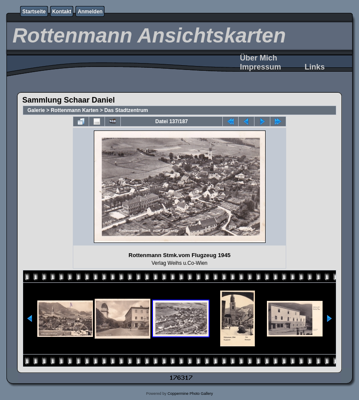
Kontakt (62, 12)
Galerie (36, 110)
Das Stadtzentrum (126, 110)
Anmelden (90, 12)
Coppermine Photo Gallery (190, 393)
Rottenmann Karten (74, 110)
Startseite (34, 12)
